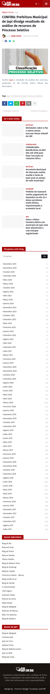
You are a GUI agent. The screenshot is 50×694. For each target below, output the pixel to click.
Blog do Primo (8, 551)
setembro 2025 (25, 276)
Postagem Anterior (11, 111)
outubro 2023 (25, 315)
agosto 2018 (25, 478)
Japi (16, 12)
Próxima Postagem (39, 111)
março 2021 (25, 355)
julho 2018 (25, 482)
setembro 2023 (25, 319)
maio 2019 (25, 442)
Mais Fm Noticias (9, 615)
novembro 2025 (25, 268)
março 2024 (25, 300)
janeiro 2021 (25, 363)
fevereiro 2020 (25, 406)
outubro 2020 (25, 375)
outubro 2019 (25, 422)
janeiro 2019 (25, 458)
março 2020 (25, 402)
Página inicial (7, 12)
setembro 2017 (25, 521)
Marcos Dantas (8, 555)
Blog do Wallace (9, 619)
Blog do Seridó (8, 583)
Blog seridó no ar (9, 579)
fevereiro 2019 (25, 454)
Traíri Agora (7, 591)
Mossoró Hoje (8, 547)
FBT (44, 689)
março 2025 (25, 284)
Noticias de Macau (10, 611)
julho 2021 (25, 351)
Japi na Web (7, 653)
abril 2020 (25, 399)
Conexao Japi (7, 637)
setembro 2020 (25, 379)
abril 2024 (25, 296)
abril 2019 (25, 446)
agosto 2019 (25, 430)
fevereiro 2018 (25, 501)
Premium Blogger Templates (26, 689)
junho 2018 (25, 486)
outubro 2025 (25, 272)
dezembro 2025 (25, 264)
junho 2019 (25, 438)
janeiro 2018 (25, 506)
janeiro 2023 (25, 331)
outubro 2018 (25, 470)
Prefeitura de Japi (18, 96)
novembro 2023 (25, 311)
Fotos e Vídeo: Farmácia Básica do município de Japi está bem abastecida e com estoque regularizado (37, 226)
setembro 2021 (25, 347)
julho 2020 (25, 387)
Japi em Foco (7, 641)
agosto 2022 (25, 339)
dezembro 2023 (25, 307)
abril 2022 (25, 343)
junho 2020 (25, 391)
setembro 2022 (25, 335)
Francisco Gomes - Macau (13, 575)
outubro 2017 (25, 517)
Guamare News (8, 595)
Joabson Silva (7, 645)
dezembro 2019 (25, 414)
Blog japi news (8, 657)
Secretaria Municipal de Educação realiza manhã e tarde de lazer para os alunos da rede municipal (36, 175)
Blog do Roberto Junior (11, 649)
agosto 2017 (25, 525)
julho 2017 (25, 529)
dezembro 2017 (25, 509)
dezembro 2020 (25, 367)
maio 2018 (25, 490)
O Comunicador (8, 587)
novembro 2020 (25, 371)
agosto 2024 (25, 292)
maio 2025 (25, 280)
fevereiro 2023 (25, 327)
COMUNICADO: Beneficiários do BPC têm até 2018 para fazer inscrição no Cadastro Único (36, 153)
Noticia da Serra (9, 599)
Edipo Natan (7, 603)
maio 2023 (25, 323)
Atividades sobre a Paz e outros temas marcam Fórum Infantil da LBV (37, 132)
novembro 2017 (25, 513)
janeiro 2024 (25, 303)
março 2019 (25, 450)
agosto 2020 (25, 383)
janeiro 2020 (25, 410)
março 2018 (25, 498)
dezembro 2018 (25, 462)
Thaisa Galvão (8, 559)
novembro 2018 (25, 466)
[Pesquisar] (25, 256)
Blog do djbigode (9, 607)
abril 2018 (25, 494)
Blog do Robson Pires (11, 563)
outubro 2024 (25, 288)
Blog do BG (6, 543)
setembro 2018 (25, 474)
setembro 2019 (25, 426)
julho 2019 (25, 434)
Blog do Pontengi (9, 567)
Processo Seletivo (34, 96)
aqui (11, 80)
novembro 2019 (25, 418)
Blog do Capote (8, 571)
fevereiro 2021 (25, 359)
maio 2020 (25, 395)
